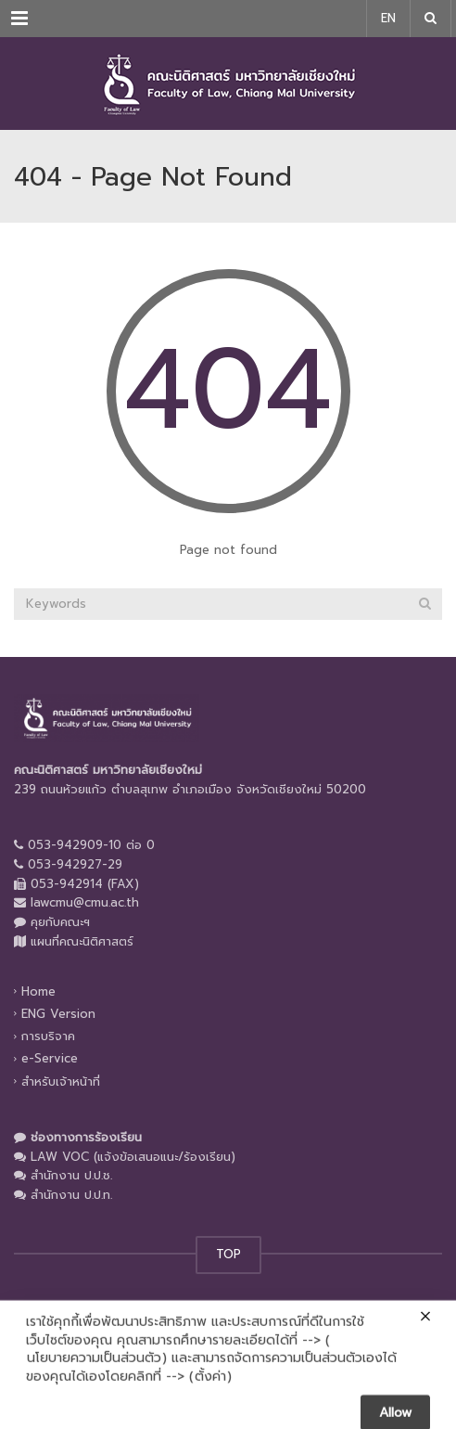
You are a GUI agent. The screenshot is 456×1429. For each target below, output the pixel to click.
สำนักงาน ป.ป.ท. (71, 1195)
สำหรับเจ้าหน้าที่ (60, 1080)
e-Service (49, 1058)
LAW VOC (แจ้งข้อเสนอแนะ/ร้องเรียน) (133, 1156)
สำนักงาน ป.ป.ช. (71, 1175)
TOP (228, 1254)
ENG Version (58, 1014)
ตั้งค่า (210, 1391)
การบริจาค (48, 1036)
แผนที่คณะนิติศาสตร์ (82, 941)
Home (38, 991)
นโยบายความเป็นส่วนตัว (94, 1373)
